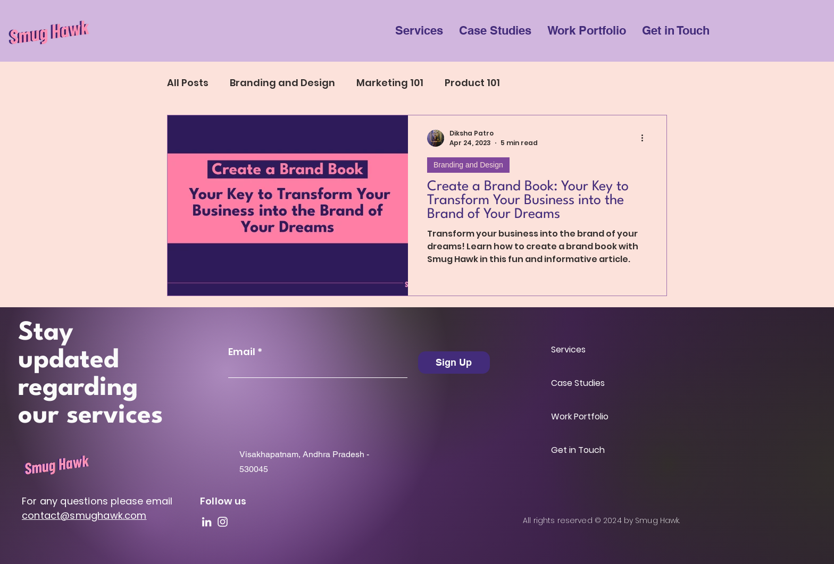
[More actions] (645, 138)
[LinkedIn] (206, 521)
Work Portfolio (579, 416)
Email (241, 352)
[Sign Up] (454, 362)
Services (568, 349)
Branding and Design (282, 82)
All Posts (187, 82)
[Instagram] (222, 521)
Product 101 (472, 82)
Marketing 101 (389, 82)
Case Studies (578, 383)
